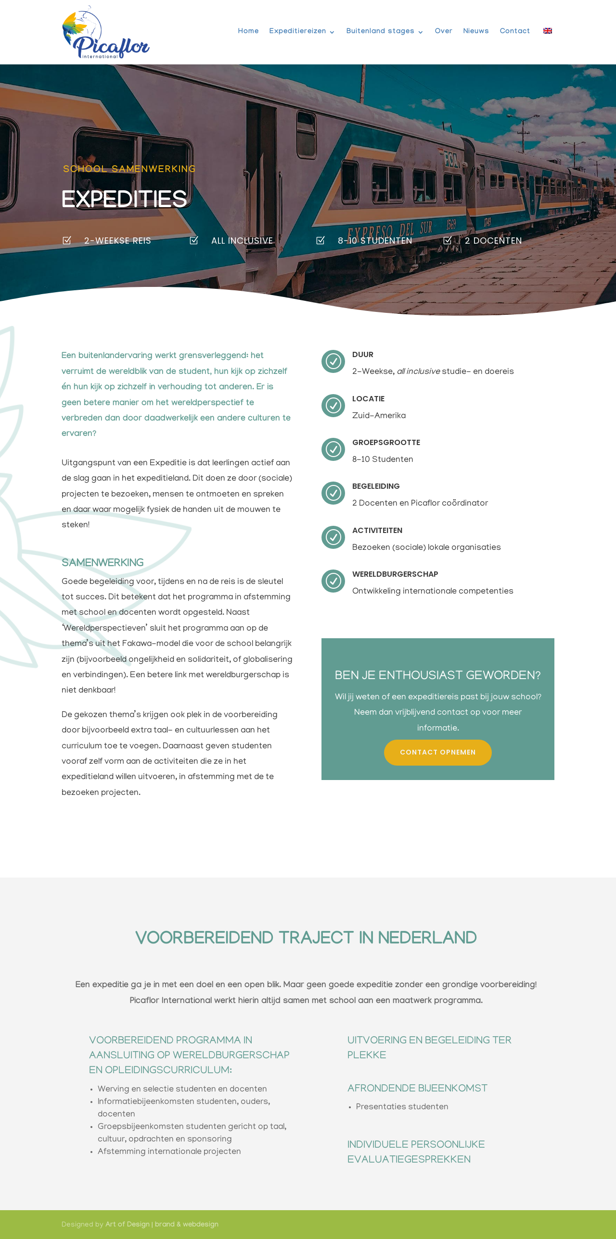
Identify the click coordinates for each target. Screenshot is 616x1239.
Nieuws (476, 32)
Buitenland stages (380, 32)
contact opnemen (438, 750)
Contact (515, 32)
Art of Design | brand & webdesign (161, 1223)
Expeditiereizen (298, 32)
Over (444, 32)
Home (248, 32)
